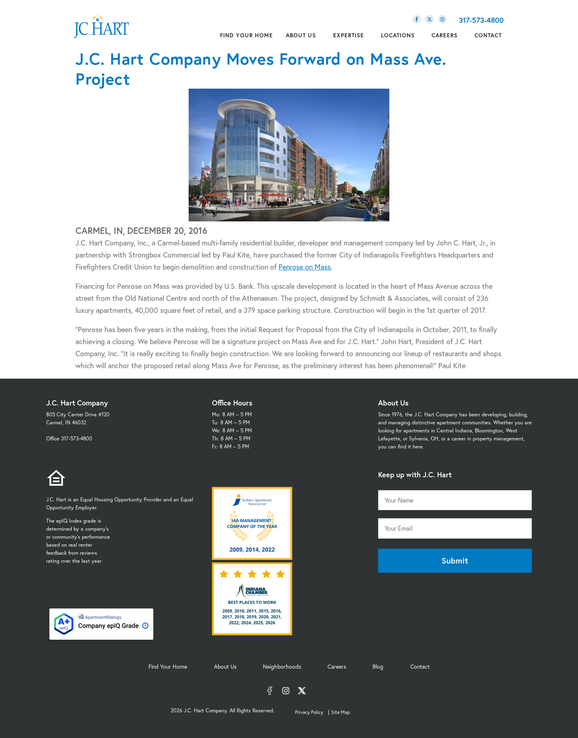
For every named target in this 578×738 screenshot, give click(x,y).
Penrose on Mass (305, 267)
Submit (455, 560)
